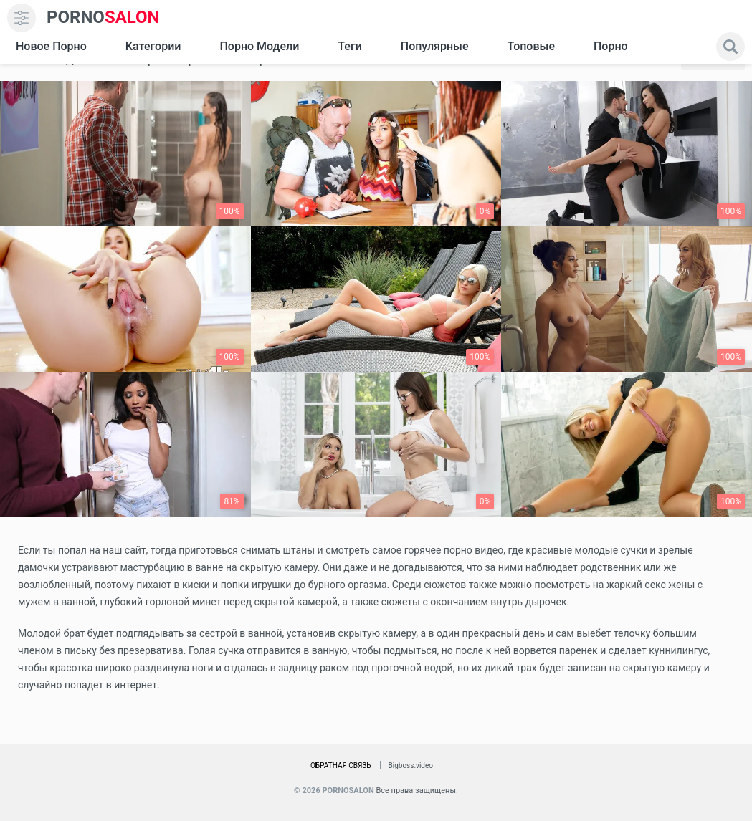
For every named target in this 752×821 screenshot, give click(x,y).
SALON (103, 17)
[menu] (21, 18)
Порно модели (259, 46)
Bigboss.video (411, 765)
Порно (611, 46)
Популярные (435, 46)
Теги (349, 46)
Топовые (530, 46)
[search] (730, 46)
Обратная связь (340, 765)
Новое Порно (51, 46)
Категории (153, 46)
